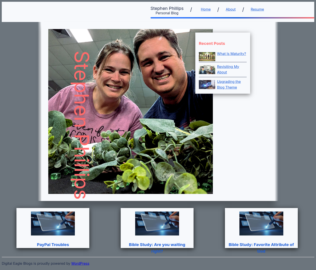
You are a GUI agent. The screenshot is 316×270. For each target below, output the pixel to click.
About (231, 9)
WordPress (80, 263)
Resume (257, 9)
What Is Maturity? (231, 53)
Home (206, 9)
